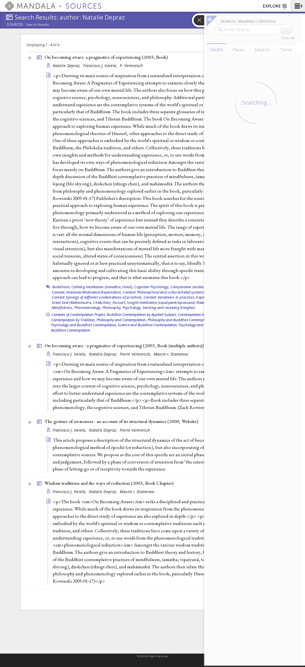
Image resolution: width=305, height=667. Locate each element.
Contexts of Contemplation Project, (78, 314)
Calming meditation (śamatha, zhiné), (102, 286)
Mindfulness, (62, 307)
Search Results (37, 25)
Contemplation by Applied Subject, (205, 314)
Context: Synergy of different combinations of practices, (97, 297)
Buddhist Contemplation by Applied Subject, (142, 314)
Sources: (15, 25)
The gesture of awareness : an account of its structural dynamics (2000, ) (121, 421)
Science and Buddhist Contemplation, (148, 324)
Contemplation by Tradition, (73, 319)
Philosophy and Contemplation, (122, 319)
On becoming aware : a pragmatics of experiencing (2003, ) (124, 345)
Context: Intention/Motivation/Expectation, (87, 292)
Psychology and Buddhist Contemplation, (84, 324)
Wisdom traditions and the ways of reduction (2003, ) (108, 483)
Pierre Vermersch (135, 430)
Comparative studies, (187, 286)
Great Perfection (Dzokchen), (239, 297)
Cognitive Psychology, (151, 286)
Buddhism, (61, 286)
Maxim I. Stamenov (171, 354)
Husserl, (119, 302)
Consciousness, (219, 286)
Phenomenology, (88, 307)
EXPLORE (275, 6)
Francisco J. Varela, (100, 65)
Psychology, (132, 307)
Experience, (205, 297)
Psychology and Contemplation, (204, 324)
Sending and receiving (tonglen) (169, 307)
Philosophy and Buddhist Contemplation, (180, 319)
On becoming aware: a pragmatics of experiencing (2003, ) (106, 57)
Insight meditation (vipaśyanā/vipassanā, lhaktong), (170, 302)
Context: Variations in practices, (169, 297)
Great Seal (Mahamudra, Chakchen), (82, 302)
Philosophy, (112, 307)
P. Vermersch (131, 65)
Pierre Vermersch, (136, 354)
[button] (298, 6)
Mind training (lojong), (232, 302)
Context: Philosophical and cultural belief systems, (164, 292)
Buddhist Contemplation (70, 330)
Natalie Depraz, (67, 65)
